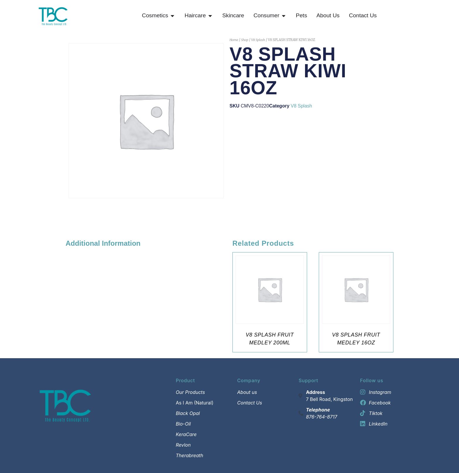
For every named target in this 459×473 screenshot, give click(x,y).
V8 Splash (258, 40)
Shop (244, 40)
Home (234, 40)
